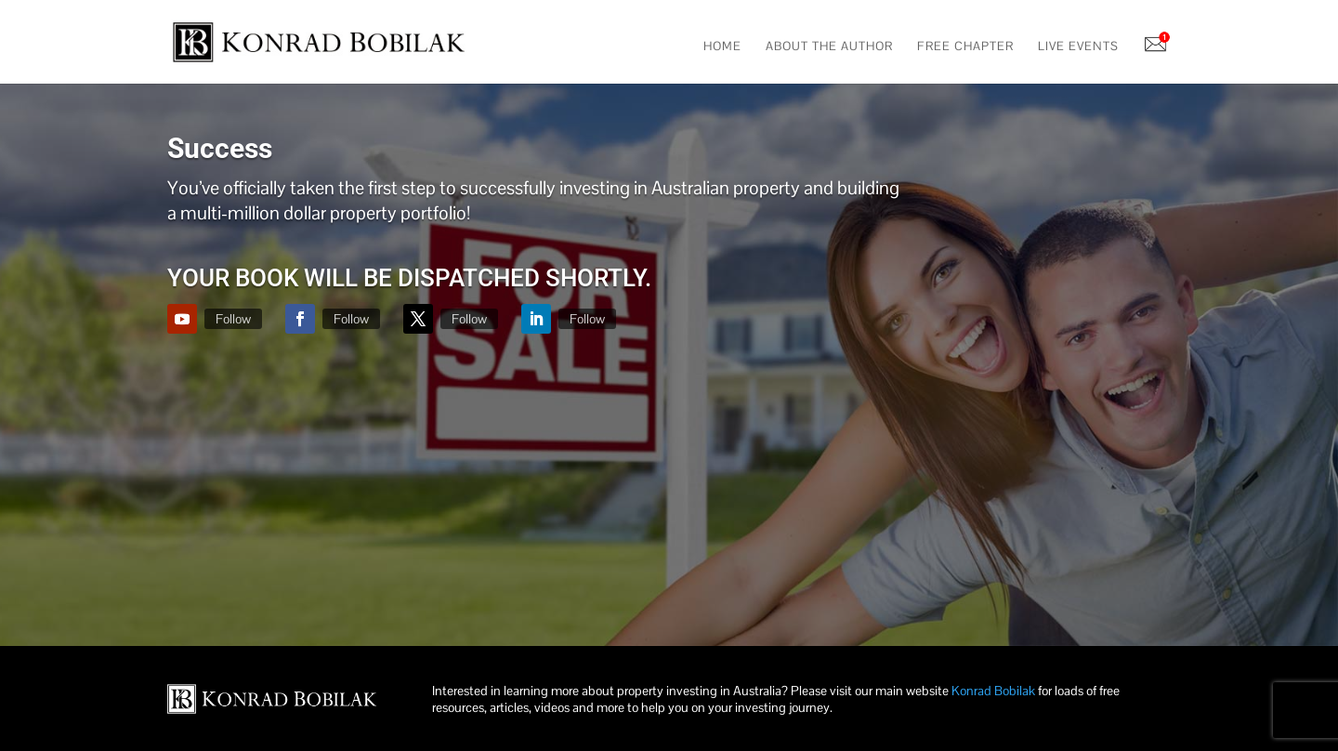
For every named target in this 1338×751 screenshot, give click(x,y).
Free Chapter (965, 47)
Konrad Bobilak (993, 690)
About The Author (829, 47)
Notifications (1157, 46)
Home (722, 47)
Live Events (1078, 47)
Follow (233, 318)
